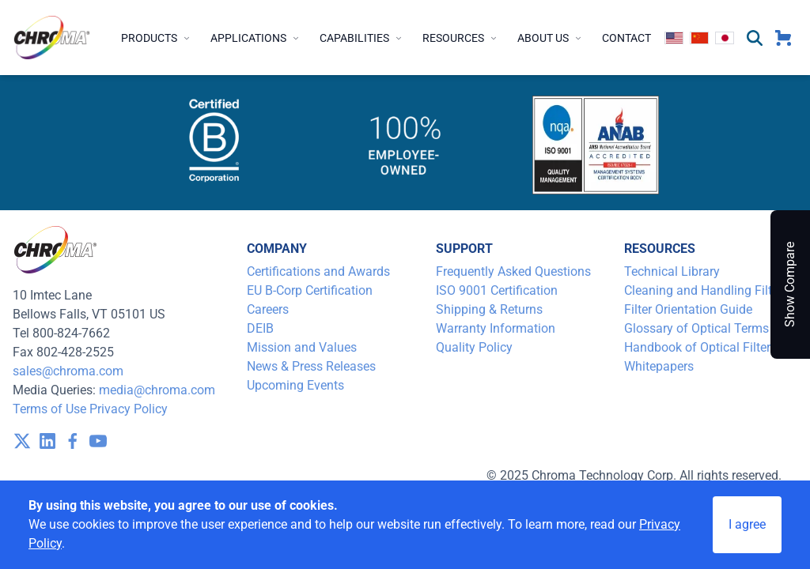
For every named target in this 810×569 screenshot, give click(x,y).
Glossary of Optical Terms (696, 328)
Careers (268, 309)
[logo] (52, 37)
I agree (747, 524)
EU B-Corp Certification (310, 290)
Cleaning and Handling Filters (706, 290)
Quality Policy (474, 347)
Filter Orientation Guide (688, 309)
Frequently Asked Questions (513, 271)
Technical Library (672, 271)
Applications (255, 38)
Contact (626, 38)
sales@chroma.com (68, 371)
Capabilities (361, 38)
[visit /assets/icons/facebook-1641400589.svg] (72, 440)
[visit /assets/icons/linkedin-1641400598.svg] (47, 440)
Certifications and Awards (318, 271)
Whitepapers (659, 366)
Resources (460, 38)
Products (156, 38)
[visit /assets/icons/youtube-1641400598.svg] (98, 440)
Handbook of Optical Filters (700, 347)
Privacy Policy (128, 408)
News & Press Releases (311, 366)
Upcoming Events (295, 385)
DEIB (260, 328)
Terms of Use (49, 408)
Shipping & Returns (489, 309)
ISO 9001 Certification (497, 290)
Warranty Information (495, 328)
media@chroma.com (157, 390)
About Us (550, 38)
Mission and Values (302, 347)
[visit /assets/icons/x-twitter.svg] (22, 440)
